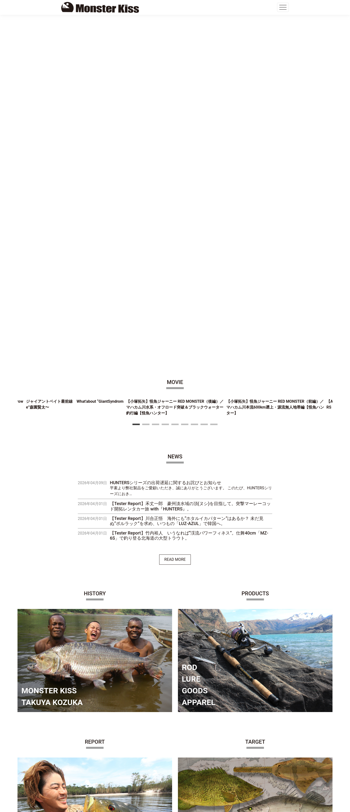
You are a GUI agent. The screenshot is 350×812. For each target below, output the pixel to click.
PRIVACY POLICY (80, 765)
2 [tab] (145, 74)
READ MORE (175, 209)
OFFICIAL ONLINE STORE (87, 736)
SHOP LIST (74, 745)
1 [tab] (136, 74)
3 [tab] (155, 74)
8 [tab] (204, 74)
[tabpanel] (175, 58)
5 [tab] (175, 74)
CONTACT (74, 755)
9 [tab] (214, 74)
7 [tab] (194, 74)
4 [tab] (165, 74)
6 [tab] (184, 74)
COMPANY (74, 726)
